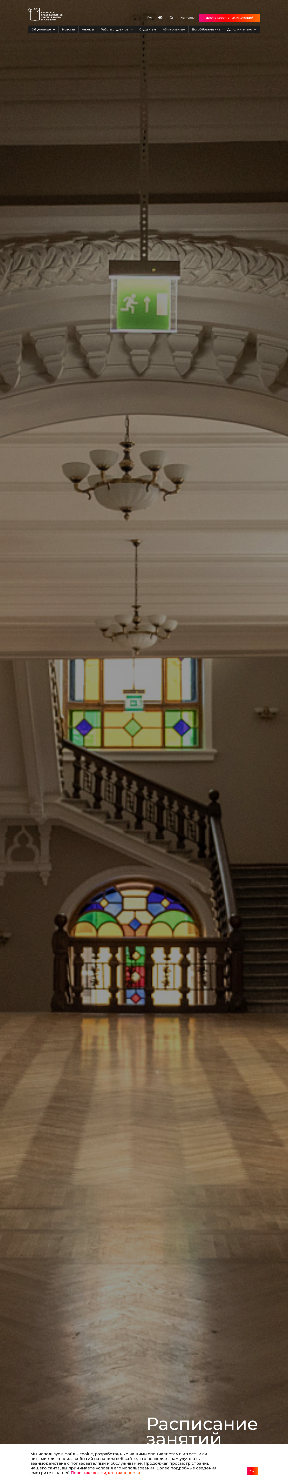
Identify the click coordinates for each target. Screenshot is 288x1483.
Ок (252, 1471)
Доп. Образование (206, 29)
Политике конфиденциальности (105, 1472)
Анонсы (88, 29)
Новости (68, 29)
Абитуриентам (174, 29)
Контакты (187, 17)
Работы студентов (117, 29)
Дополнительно (241, 29)
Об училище (43, 29)
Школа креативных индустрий (229, 17)
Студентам (147, 29)
